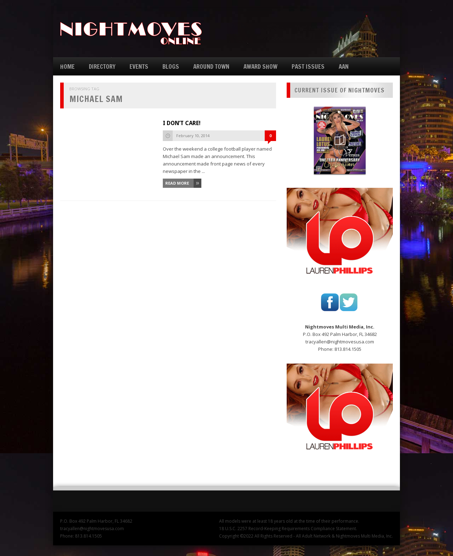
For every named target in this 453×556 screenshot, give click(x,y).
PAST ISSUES (308, 66)
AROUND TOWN (211, 66)
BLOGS (170, 66)
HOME (67, 66)
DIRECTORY (102, 66)
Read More (177, 183)
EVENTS (139, 66)
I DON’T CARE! (182, 123)
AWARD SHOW (260, 66)
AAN (344, 66)
